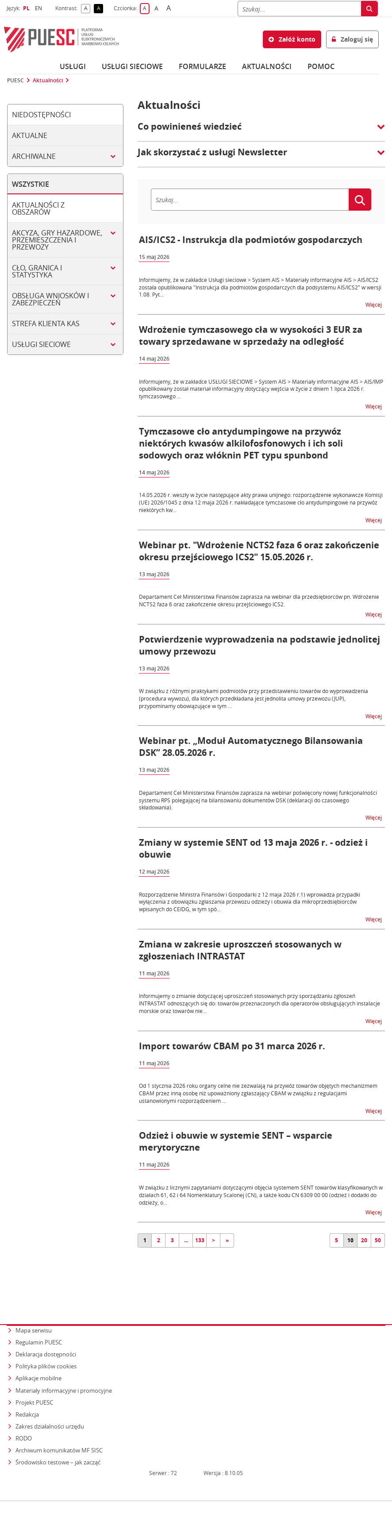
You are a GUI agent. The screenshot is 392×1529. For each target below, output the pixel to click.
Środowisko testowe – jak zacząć (58, 1444)
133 (199, 1240)
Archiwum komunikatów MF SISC (59, 1433)
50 (378, 1240)
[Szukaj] (299, 8)
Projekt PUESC (34, 1386)
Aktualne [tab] (29, 135)
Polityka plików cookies (46, 1351)
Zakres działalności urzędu (50, 1410)
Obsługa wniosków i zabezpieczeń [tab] (50, 299)
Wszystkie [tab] (30, 184)
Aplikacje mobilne (38, 1363)
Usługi (73, 66)
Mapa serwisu (33, 1316)
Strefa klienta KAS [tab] (46, 323)
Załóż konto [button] (292, 39)
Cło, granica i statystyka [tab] (37, 271)
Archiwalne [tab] (34, 156)
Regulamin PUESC (38, 1327)
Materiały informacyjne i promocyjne (63, 1375)
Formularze (202, 66)
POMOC (320, 66)
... (186, 1240)
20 (364, 1240)
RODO (23, 1421)
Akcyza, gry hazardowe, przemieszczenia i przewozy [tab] (57, 240)
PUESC (15, 80)
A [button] (87, 8)
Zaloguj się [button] (352, 39)
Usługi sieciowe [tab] (41, 344)
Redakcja (27, 1398)
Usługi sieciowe (132, 66)
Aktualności (267, 66)
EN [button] (40, 8)
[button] (261, 131)
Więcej (374, 304)
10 (350, 1240)
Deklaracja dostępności (45, 1339)
